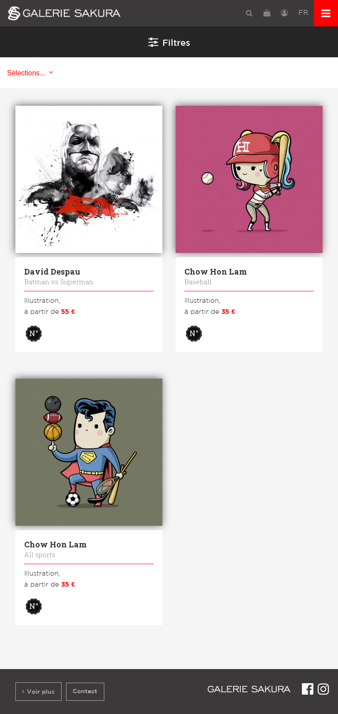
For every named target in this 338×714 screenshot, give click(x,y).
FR (303, 13)
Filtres (169, 42)
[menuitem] (249, 13)
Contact (85, 691)
